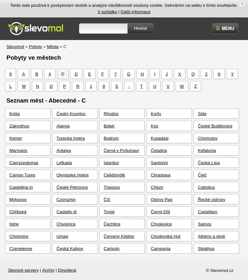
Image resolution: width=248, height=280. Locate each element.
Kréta (14, 113)
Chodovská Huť (166, 236)
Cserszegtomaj (23, 162)
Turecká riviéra (71, 138)
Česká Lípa (209, 162)
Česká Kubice (70, 248)
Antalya (64, 150)
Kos (154, 126)
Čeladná (159, 150)
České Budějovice (215, 126)
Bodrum (111, 138)
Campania (160, 248)
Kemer (15, 138)
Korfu (156, 113)
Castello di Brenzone (67, 213)
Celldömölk (114, 175)
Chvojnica (66, 224)
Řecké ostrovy (211, 199)
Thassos (112, 187)
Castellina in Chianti (21, 188)
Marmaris (18, 150)
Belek (109, 126)
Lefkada (64, 162)
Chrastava (160, 175)
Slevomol (15, 46)
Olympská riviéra (72, 175)
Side (202, 113)
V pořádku (107, 11)
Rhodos (111, 113)
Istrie (14, 224)
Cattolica (206, 187)
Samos (204, 224)
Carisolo (111, 248)
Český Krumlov (71, 113)
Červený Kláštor (119, 236)
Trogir (109, 211)
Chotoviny (18, 236)
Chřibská (17, 211)
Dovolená (67, 270)
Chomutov (208, 138)
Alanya (63, 126)
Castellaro (207, 211)
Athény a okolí (211, 236)
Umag (62, 236)
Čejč (202, 175)
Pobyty (35, 46)
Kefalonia (207, 150)
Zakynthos (19, 126)
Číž (107, 199)
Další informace (136, 11)
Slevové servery (23, 270)
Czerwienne (20, 248)
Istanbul (111, 162)
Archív (48, 270)
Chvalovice (161, 224)
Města (52, 46)
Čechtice (112, 224)
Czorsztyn (66, 199)
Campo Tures (22, 175)
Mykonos (17, 199)
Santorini (159, 162)
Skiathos (206, 248)
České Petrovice (72, 187)
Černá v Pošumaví (121, 150)
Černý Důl (160, 211)
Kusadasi (160, 138)
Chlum (157, 187)
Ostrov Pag (161, 199)
